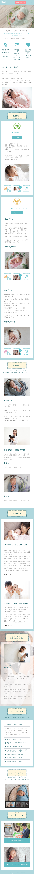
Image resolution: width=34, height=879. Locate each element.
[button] (31, 2)
